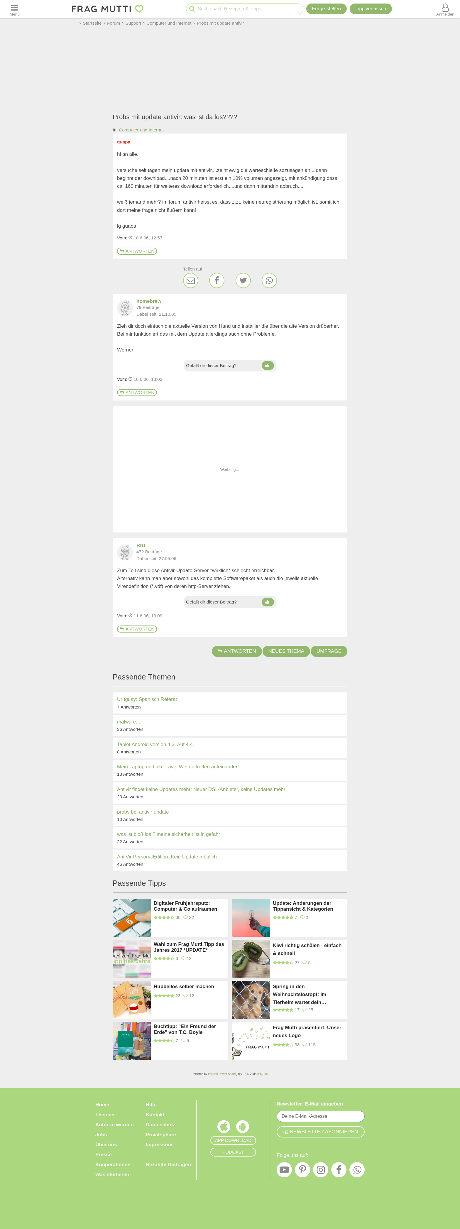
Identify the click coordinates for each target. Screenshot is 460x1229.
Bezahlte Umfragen (168, 1164)
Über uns (106, 1144)
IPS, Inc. (262, 1074)
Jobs (101, 1134)
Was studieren (112, 1174)
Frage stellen (326, 8)
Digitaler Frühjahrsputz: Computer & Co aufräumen (185, 906)
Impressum (159, 1144)
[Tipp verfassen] (371, 9)
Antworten (137, 250)
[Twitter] (243, 280)
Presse (103, 1154)
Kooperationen (113, 1164)
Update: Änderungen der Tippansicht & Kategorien (303, 906)
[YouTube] (284, 1171)
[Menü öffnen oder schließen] (14, 9)
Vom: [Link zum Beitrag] (122, 237)
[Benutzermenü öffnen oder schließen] (445, 9)
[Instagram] (320, 1171)
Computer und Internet (141, 129)
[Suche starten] (192, 9)
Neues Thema (286, 651)
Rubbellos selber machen (184, 986)
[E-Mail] (190, 280)
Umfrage (329, 651)
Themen (104, 1115)
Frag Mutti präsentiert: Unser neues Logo (307, 1031)
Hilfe (151, 1105)
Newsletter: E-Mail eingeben (310, 1104)
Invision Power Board (222, 1074)
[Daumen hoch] (267, 365)
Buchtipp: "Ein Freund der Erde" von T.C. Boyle (185, 1029)
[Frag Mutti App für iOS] (223, 1128)
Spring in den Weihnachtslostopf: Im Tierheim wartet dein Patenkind (299, 994)
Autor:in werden (114, 1124)
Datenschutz (160, 1124)
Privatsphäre (161, 1134)
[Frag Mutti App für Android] (242, 1128)
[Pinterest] (302, 1171)
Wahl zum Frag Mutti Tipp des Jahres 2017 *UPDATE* (189, 947)
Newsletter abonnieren (320, 1132)
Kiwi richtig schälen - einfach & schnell (307, 949)
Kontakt (155, 1115)
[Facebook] (216, 280)
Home (102, 1105)
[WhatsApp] (269, 280)
